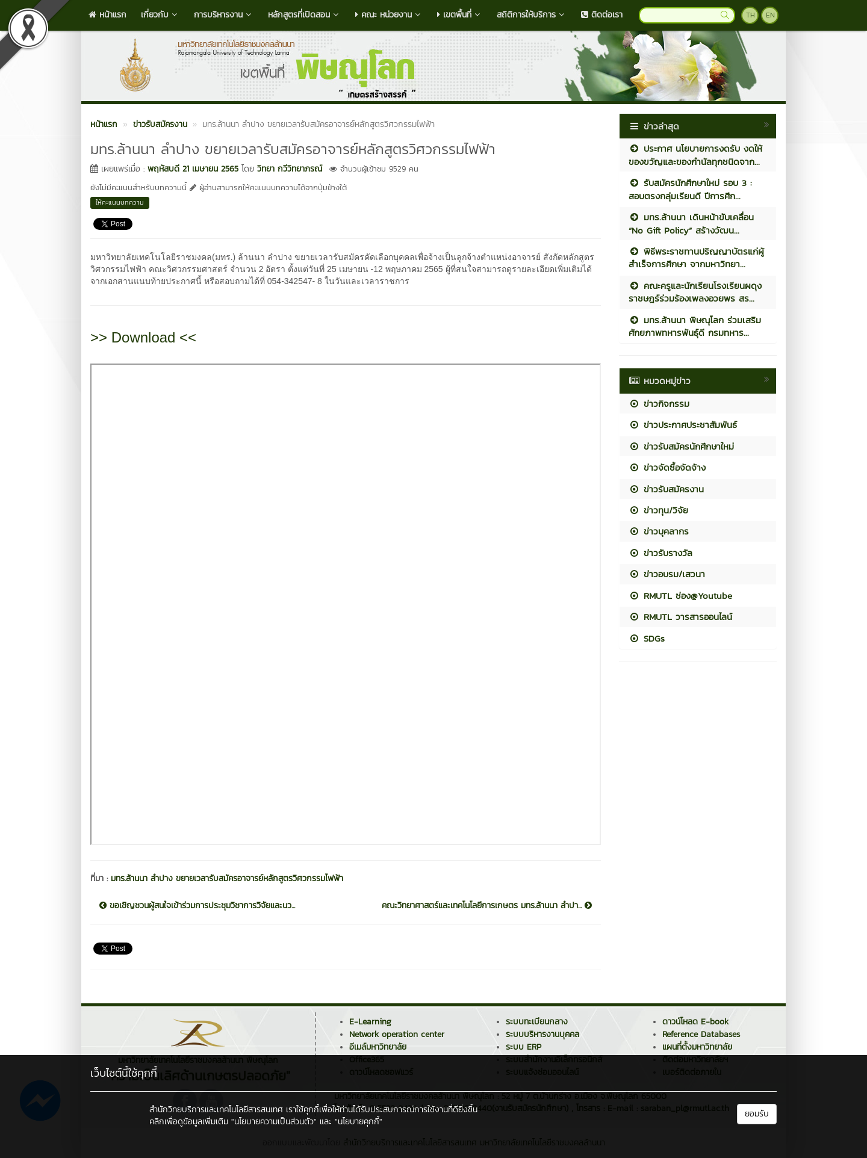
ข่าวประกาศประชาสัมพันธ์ (683, 425)
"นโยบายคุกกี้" (358, 1121)
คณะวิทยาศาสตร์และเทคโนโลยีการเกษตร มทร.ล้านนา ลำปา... (487, 906)
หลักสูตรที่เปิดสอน (304, 14)
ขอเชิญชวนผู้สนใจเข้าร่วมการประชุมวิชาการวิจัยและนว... (197, 906)
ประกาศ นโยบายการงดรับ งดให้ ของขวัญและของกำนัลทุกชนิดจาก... (695, 154)
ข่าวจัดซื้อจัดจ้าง (667, 467)
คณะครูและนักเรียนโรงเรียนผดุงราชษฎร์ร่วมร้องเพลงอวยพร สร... (695, 292)
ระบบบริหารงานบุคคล (542, 1034)
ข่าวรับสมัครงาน (666, 489)
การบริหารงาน (223, 14)
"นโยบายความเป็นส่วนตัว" (274, 1121)
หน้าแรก (107, 14)
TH (750, 15)
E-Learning (370, 1021)
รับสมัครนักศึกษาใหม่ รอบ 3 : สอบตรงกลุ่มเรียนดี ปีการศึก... (690, 189)
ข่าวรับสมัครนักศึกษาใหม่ (681, 446)
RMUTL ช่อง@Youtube (680, 595)
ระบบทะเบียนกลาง (537, 1021)
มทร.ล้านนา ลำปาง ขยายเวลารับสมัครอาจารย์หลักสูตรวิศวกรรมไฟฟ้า (227, 878)
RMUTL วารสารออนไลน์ (680, 617)
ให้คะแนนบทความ (120, 202)
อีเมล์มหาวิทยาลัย (377, 1047)
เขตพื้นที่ (459, 14)
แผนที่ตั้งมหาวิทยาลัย (697, 1047)
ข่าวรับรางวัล (660, 553)
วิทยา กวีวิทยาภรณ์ (289, 169)
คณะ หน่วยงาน (389, 14)
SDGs (647, 638)
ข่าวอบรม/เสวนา (667, 574)
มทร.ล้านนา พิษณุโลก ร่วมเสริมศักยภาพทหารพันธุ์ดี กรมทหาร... (695, 326)
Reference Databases (701, 1034)
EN (770, 15)
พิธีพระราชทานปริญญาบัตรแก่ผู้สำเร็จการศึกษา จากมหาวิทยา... (696, 257)
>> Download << (143, 337)
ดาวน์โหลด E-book (695, 1021)
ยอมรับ (757, 1113)
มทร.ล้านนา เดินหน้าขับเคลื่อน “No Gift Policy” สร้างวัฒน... (691, 223)
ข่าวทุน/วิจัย (658, 510)
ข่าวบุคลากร (659, 531)
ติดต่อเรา (602, 14)
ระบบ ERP (523, 1047)
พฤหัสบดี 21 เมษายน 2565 (193, 169)
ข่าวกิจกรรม (659, 403)
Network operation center (396, 1034)
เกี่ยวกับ (160, 14)
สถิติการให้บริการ (532, 14)
